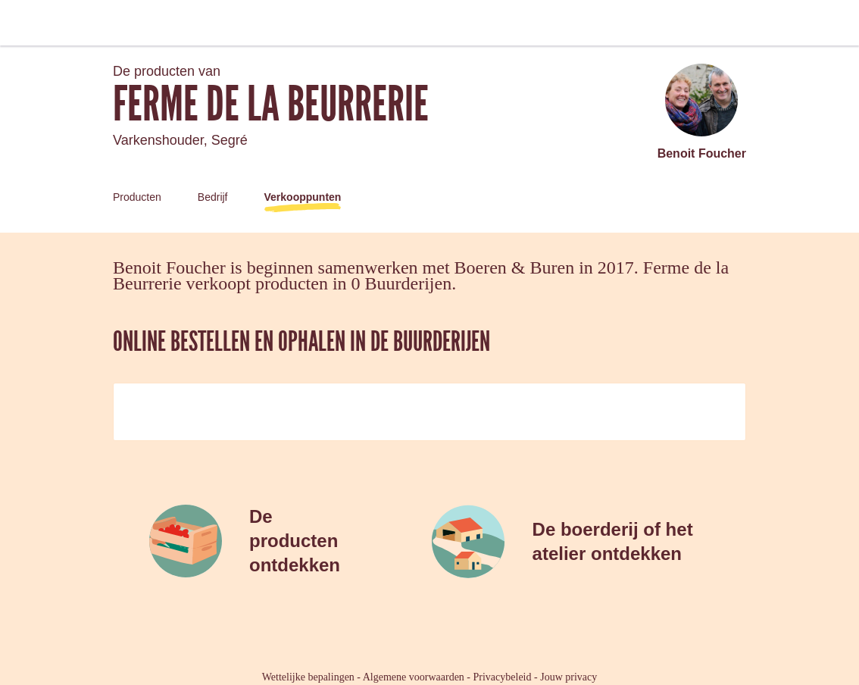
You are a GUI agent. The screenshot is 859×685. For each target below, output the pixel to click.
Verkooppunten (303, 197)
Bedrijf (213, 197)
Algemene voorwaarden (413, 677)
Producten (137, 197)
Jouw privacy (568, 677)
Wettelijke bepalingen (308, 677)
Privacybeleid (502, 677)
